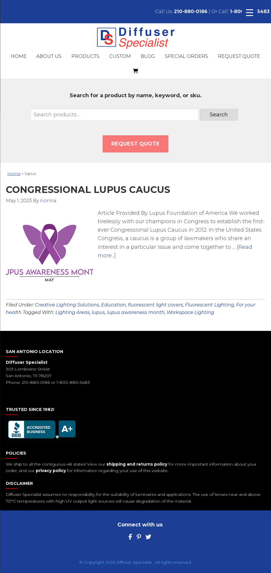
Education (113, 305)
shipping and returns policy (136, 464)
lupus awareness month (136, 312)
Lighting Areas (72, 312)
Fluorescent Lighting (209, 305)
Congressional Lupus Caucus (88, 189)
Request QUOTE (135, 144)
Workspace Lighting (190, 312)
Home (14, 173)
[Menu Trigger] (250, 12)
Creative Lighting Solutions (67, 305)
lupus (98, 312)
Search (219, 114)
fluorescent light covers (155, 305)
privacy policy (51, 470)
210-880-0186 (190, 11)
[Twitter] (148, 537)
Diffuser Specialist (135, 37)
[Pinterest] (139, 537)
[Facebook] (130, 537)
